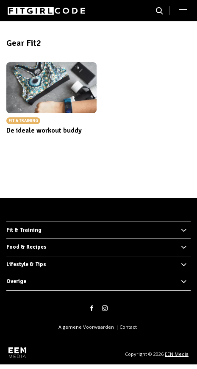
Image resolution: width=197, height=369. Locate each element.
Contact (128, 327)
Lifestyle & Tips (26, 264)
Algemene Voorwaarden (86, 327)
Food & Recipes (26, 247)
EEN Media (177, 354)
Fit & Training (24, 230)
